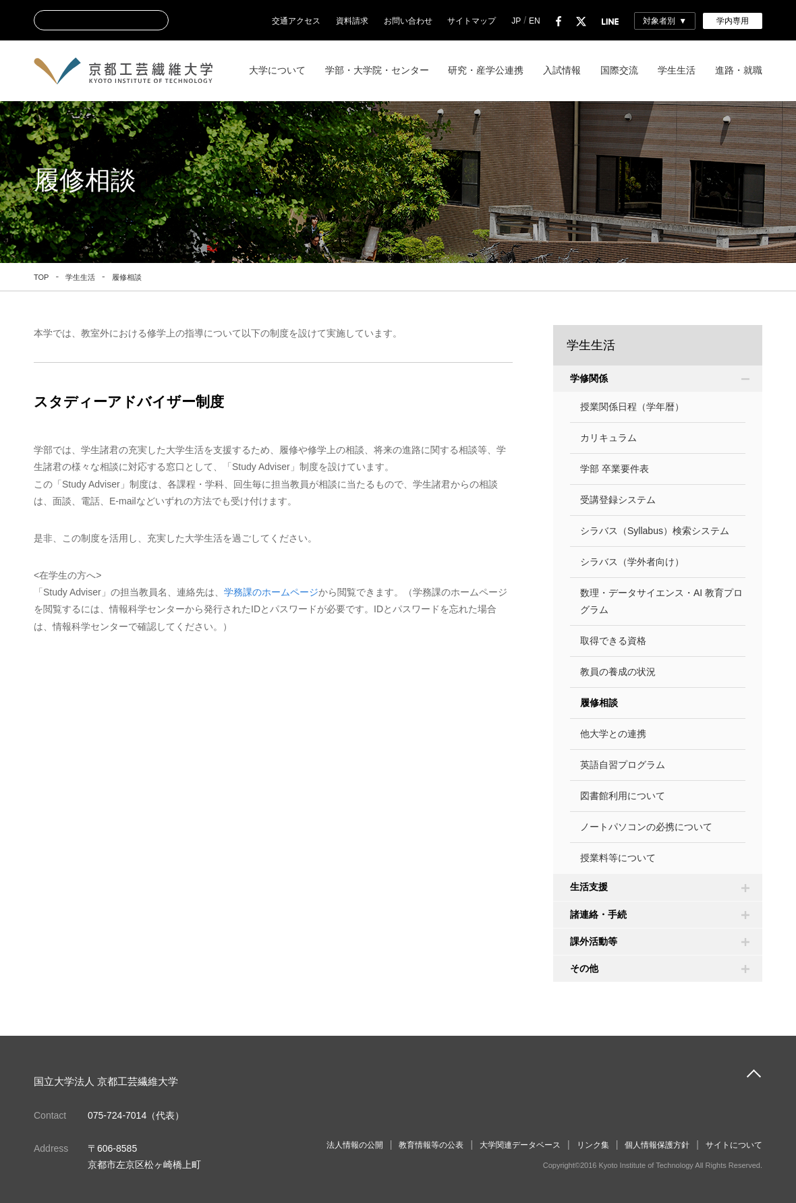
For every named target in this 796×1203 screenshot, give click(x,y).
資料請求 (352, 21)
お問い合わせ (408, 21)
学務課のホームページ (271, 592)
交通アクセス (296, 21)
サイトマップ (471, 21)
